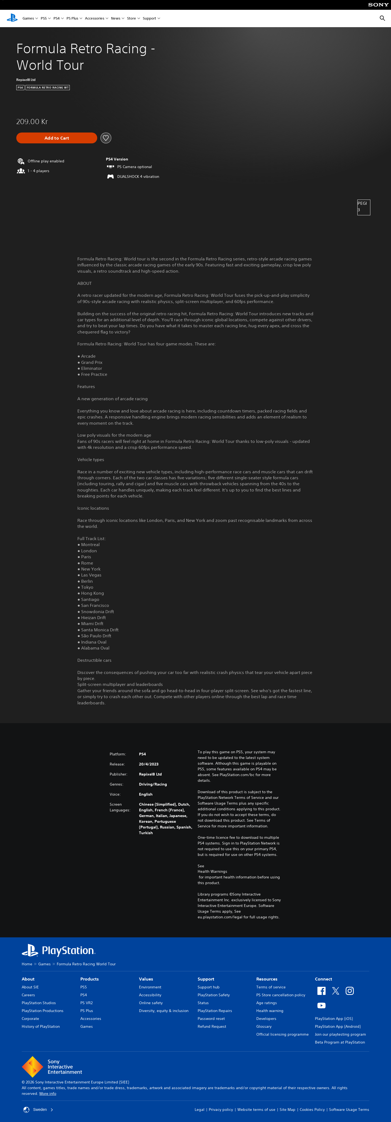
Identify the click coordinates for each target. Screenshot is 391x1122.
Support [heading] (206, 979)
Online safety (151, 1002)
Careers (28, 994)
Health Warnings (212, 871)
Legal (199, 1109)
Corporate (30, 1018)
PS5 (44, 18)
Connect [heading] (323, 979)
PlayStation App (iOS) (334, 1018)
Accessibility (150, 994)
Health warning (269, 1010)
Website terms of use (256, 1109)
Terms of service (271, 987)
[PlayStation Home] (12, 18)
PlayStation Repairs (215, 1010)
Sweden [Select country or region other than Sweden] (38, 1109)
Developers (266, 1018)
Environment (150, 987)
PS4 (56, 18)
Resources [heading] (267, 979)
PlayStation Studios (39, 1002)
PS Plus (72, 18)
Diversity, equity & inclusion (163, 1010)
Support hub (209, 987)
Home (27, 964)
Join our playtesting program (340, 1034)
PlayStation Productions (43, 1010)
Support (149, 18)
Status (203, 1002)
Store (131, 18)
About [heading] (28, 979)
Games (28, 18)
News (115, 18)
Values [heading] (146, 979)
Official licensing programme (282, 1034)
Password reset (211, 1018)
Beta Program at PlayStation (340, 1042)
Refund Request (212, 1026)
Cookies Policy (312, 1109)
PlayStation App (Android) (338, 1026)
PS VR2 (86, 1002)
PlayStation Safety (214, 994)
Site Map (287, 1109)
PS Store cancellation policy (280, 994)
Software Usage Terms (349, 1109)
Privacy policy (221, 1109)
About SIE (30, 987)
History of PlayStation (41, 1026)
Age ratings (266, 1002)
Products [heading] (89, 979)
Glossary (264, 1026)
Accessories (94, 18)
